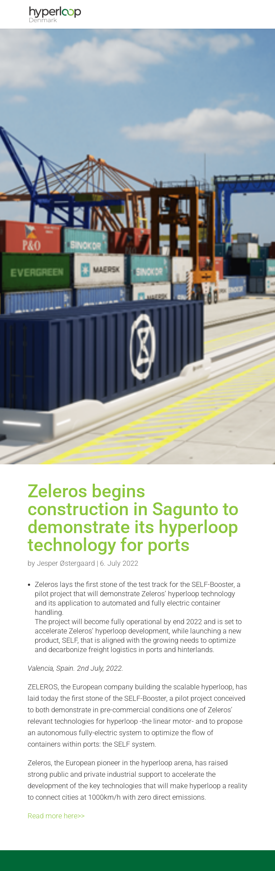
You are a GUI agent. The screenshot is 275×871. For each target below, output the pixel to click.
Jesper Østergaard (66, 563)
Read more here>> (56, 816)
